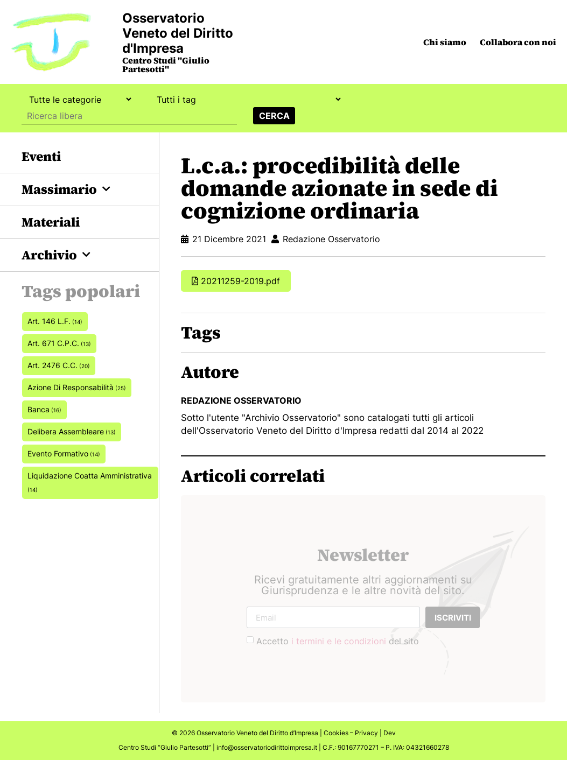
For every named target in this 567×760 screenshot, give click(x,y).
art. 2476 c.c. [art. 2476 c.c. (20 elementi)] (58, 365)
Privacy (366, 733)
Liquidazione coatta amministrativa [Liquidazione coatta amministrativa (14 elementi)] (89, 482)
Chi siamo (444, 42)
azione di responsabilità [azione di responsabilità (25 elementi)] (76, 387)
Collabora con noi (518, 42)
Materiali (51, 222)
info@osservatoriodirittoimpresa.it (266, 747)
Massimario (66, 189)
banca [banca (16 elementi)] (44, 409)
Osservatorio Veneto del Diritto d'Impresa (177, 33)
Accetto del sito (337, 641)
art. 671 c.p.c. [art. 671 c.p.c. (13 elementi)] (59, 343)
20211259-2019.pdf (240, 281)
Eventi (41, 156)
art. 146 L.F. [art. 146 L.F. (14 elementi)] (54, 321)
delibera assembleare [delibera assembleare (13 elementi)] (71, 431)
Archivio (56, 255)
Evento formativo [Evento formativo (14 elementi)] (63, 453)
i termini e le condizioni (338, 641)
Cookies (336, 733)
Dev (389, 733)
